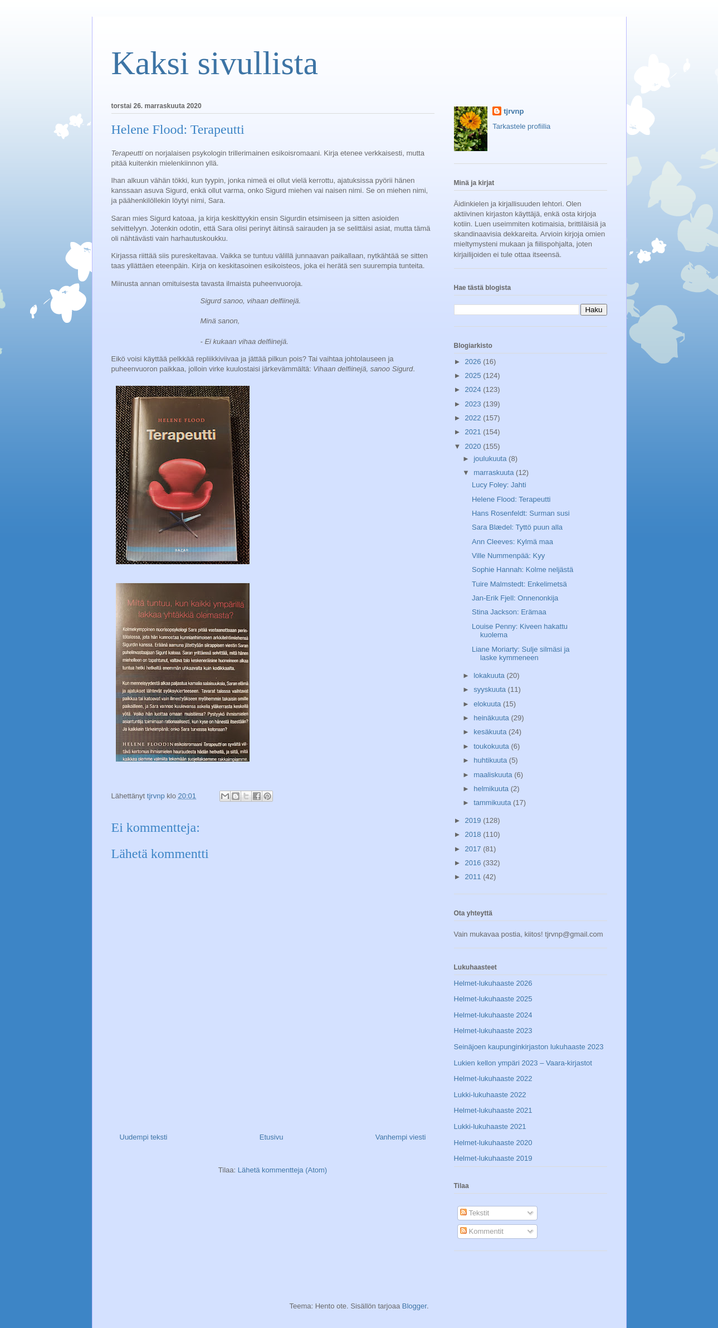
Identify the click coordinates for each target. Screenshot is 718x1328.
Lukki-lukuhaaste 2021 (490, 1126)
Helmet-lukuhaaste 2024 (493, 1015)
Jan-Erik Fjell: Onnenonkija (515, 598)
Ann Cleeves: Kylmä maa (512, 541)
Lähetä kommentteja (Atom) (282, 1170)
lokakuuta (489, 675)
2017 (474, 849)
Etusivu (272, 1137)
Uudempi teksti (144, 1137)
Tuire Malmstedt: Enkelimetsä (519, 584)
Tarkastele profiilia (521, 126)
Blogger (414, 1306)
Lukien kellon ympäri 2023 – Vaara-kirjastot (523, 1063)
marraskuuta (494, 472)
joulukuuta (491, 458)
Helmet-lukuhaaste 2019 (493, 1158)
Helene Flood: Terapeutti (511, 499)
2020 (474, 446)
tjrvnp (514, 111)
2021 (474, 432)
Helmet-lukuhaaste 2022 (493, 1078)
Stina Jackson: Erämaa (509, 612)
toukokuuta (492, 746)
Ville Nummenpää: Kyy (508, 555)
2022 (474, 418)
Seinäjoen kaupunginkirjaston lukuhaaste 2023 (529, 1047)
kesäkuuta (491, 732)
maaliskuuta (493, 774)
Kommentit (482, 1231)
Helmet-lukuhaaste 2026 (493, 983)
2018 (474, 834)
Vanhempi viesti (400, 1137)
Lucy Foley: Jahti (499, 485)
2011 (474, 877)
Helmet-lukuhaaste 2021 (493, 1110)
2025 (474, 375)
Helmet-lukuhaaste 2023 (493, 1030)
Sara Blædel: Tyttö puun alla (517, 527)
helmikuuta (491, 788)
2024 (474, 389)
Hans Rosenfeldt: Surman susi (521, 513)
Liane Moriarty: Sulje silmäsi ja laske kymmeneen (521, 653)
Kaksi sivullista (215, 63)
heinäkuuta (492, 718)
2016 (474, 863)
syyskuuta (490, 689)
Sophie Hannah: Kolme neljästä (522, 569)
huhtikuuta (491, 760)
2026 (474, 361)
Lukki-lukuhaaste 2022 (490, 1094)
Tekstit (474, 1213)
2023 (474, 404)
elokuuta (488, 704)
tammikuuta (493, 802)
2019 (474, 820)
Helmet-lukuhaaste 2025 (493, 999)
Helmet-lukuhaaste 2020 (493, 1142)
